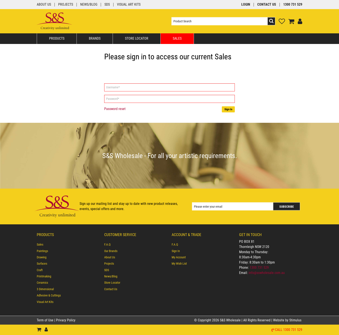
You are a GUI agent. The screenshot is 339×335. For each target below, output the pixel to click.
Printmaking (44, 276)
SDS (107, 4)
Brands (95, 38)
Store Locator (136, 38)
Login (245, 4)
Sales (177, 38)
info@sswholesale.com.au (267, 273)
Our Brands (110, 251)
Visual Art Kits (129, 4)
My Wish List (179, 263)
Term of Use (45, 320)
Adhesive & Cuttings (49, 295)
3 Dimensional (45, 289)
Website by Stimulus (287, 320)
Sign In (228, 109)
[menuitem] (68, 244)
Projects (65, 4)
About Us (44, 4)
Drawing (41, 257)
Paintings (42, 251)
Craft (40, 270)
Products (56, 38)
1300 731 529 (292, 4)
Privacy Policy (65, 320)
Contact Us (266, 4)
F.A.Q (107, 244)
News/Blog (88, 4)
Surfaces (42, 263)
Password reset (115, 109)
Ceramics (42, 282)
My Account (179, 257)
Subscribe (286, 206)
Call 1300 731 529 (288, 330)
